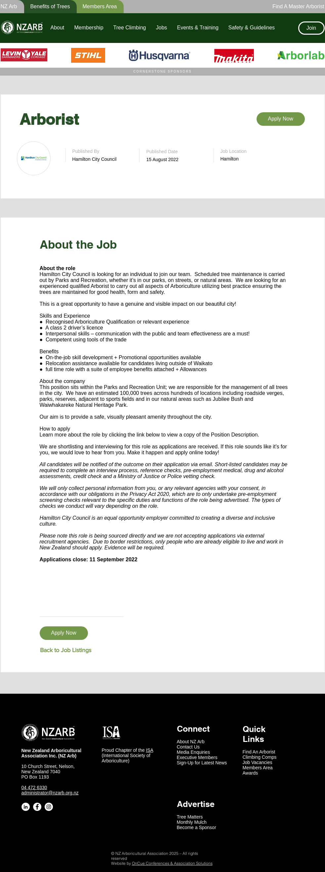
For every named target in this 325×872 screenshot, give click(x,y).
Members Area (258, 767)
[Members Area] (96, 6)
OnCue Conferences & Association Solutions (172, 863)
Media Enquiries (193, 752)
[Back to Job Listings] (66, 650)
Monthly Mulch (192, 822)
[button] (46, 6)
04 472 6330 (34, 787)
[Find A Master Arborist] (296, 6)
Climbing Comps (260, 757)
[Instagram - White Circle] (49, 807)
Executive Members (197, 757)
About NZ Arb (191, 741)
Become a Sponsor (196, 827)
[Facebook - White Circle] (37, 807)
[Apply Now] (281, 119)
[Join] (311, 28)
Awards (250, 773)
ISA (149, 750)
